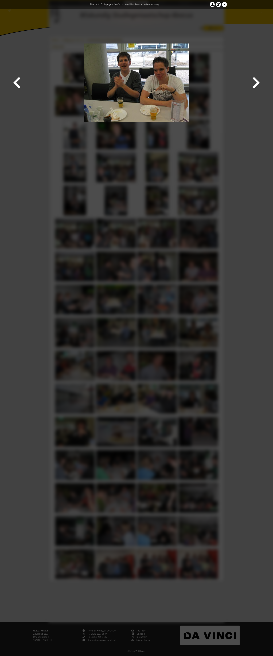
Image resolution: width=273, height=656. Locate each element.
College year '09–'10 (111, 4)
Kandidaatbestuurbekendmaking (142, 4)
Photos (93, 4)
